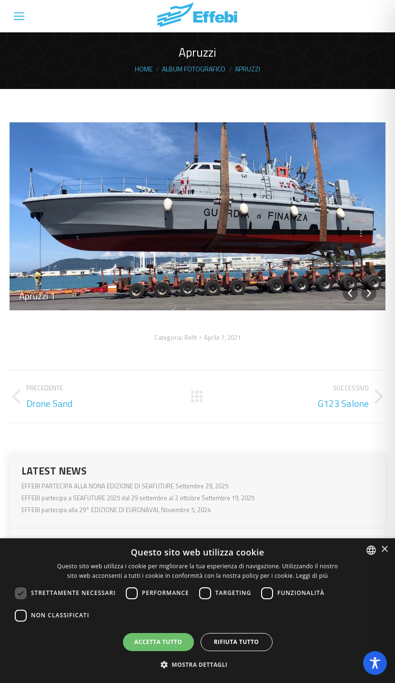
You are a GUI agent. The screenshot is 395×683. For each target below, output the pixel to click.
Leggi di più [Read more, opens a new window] (312, 576)
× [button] (384, 549)
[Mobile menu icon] (19, 16)
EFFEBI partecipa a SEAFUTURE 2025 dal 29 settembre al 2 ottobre (110, 498)
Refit (190, 337)
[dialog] (197, 610)
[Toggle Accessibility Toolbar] (375, 663)
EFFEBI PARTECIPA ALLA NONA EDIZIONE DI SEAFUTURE (97, 486)
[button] (198, 665)
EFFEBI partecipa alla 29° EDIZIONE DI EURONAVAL (90, 510)
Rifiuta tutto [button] (236, 642)
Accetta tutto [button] (158, 642)
